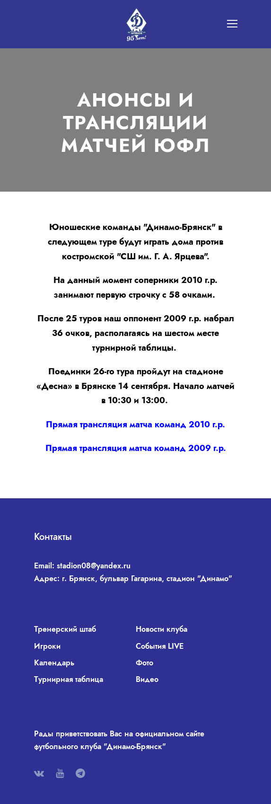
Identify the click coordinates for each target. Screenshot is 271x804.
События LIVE (160, 646)
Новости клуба (161, 629)
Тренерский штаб (65, 629)
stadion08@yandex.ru (94, 565)
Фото (144, 662)
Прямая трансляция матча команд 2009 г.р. (135, 448)
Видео (147, 679)
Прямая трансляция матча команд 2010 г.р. (135, 424)
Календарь (54, 662)
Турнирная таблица (68, 679)
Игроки (47, 646)
